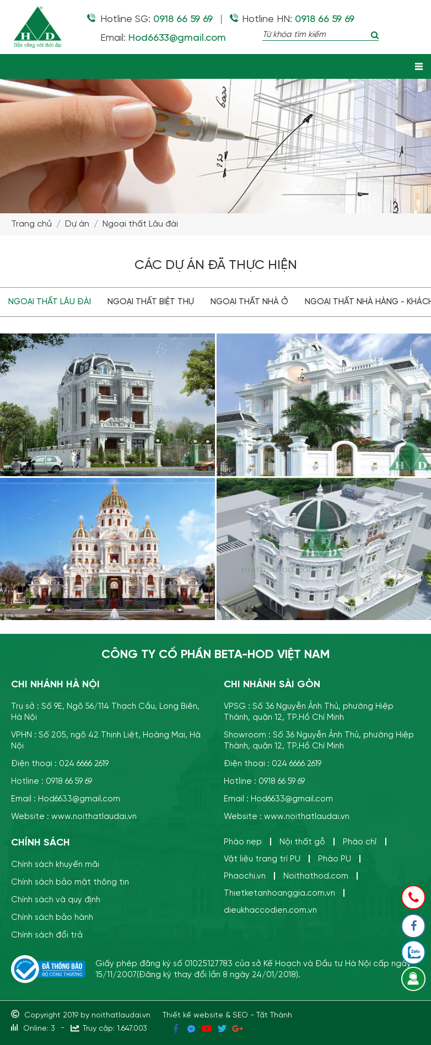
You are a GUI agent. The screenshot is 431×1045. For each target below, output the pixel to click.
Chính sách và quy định (55, 900)
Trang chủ (31, 224)
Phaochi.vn (245, 876)
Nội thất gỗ (302, 842)
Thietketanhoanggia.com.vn (279, 893)
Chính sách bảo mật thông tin (70, 882)
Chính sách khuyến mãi (55, 864)
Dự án (77, 224)
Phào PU (334, 859)
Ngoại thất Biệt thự (150, 302)
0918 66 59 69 (183, 19)
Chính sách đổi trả (47, 935)
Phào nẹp (243, 842)
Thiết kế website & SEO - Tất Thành (227, 1015)
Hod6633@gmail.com (177, 38)
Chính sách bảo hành (52, 917)
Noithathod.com (315, 876)
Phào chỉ (360, 842)
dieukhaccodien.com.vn (270, 910)
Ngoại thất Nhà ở (249, 302)
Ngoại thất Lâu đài (140, 224)
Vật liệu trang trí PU (262, 859)
